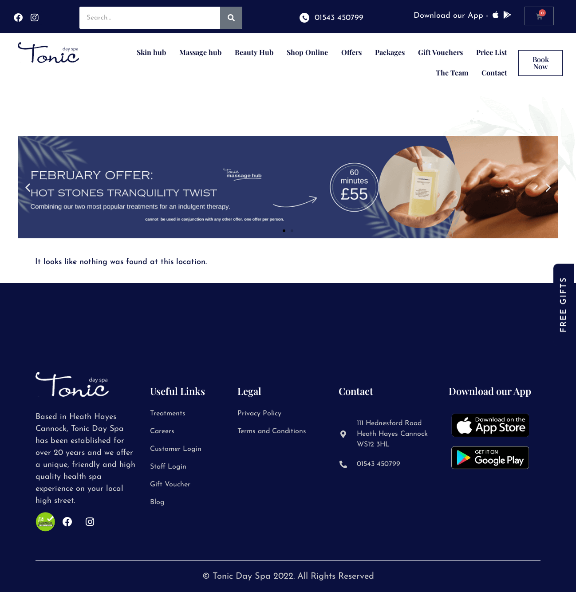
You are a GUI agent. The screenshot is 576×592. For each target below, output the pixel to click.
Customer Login (175, 449)
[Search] (231, 18)
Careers (162, 431)
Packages (390, 52)
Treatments (167, 413)
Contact (494, 72)
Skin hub (151, 52)
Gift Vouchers (440, 52)
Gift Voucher (170, 484)
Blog (157, 502)
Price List (491, 52)
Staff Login (168, 466)
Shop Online (307, 52)
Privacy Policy (259, 413)
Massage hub (200, 52)
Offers (351, 52)
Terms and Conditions (271, 431)
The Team (452, 72)
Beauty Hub (254, 52)
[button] (27, 187)
